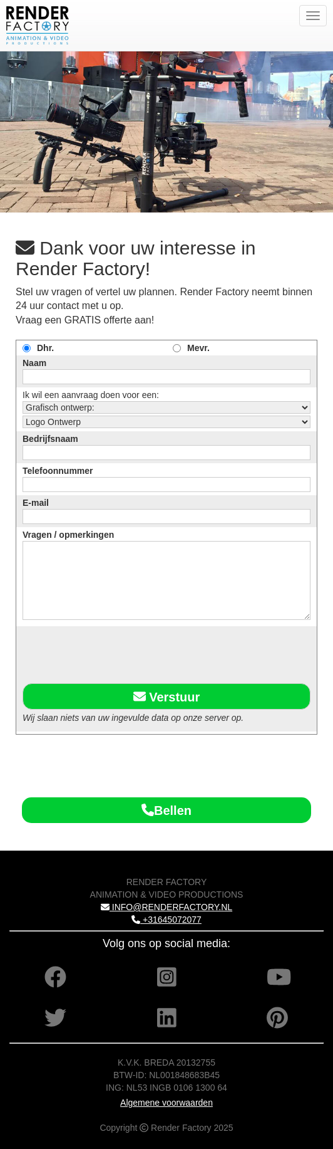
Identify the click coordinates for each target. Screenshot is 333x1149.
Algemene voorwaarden (166, 1103)
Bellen (166, 810)
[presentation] (118, 652)
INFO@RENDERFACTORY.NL (166, 907)
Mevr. (198, 348)
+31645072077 (166, 920)
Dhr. (45, 348)
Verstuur (166, 696)
